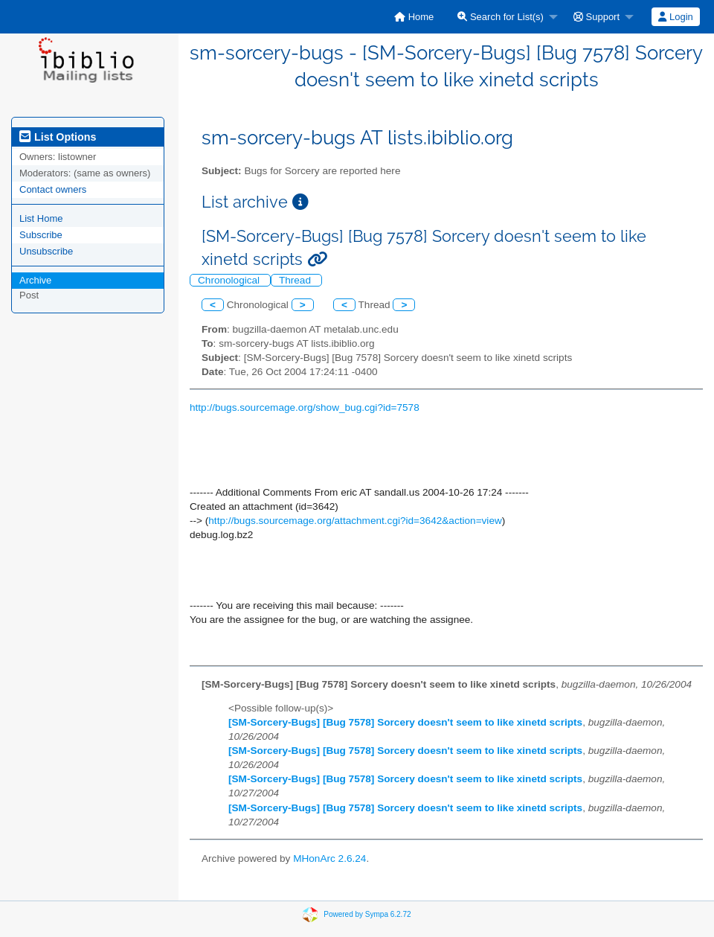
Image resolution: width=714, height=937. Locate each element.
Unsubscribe (46, 251)
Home (414, 16)
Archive (35, 280)
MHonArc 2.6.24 (329, 858)
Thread (296, 280)
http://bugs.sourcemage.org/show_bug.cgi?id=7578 (304, 407)
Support (596, 16)
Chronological (230, 280)
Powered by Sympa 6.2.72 (367, 914)
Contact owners (52, 189)
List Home (41, 218)
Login (675, 16)
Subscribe (40, 234)
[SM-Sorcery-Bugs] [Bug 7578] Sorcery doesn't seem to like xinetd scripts (405, 722)
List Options (57, 137)
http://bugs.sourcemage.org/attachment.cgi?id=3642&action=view (354, 520)
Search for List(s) (500, 16)
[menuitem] (414, 16)
